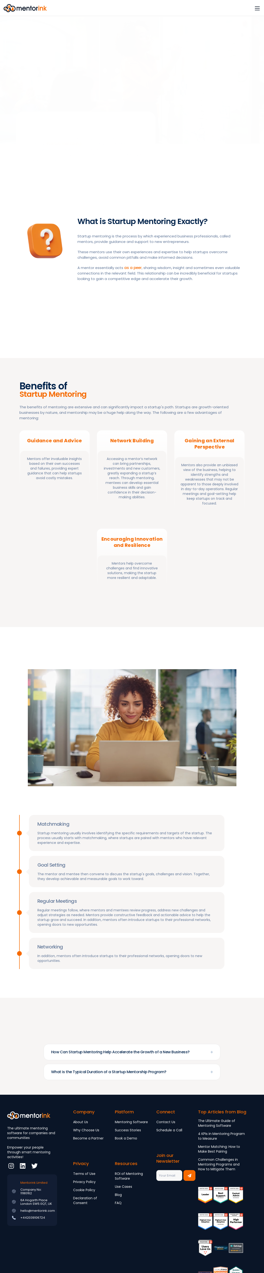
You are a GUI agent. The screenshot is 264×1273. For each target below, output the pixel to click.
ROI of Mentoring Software (129, 1176)
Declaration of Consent (85, 1200)
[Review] (220, 1251)
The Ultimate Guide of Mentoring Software (216, 1123)
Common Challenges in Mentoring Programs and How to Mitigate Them (219, 1164)
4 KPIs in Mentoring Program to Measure (221, 1136)
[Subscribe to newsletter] (189, 1175)
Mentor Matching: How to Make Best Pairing (219, 1149)
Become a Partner (88, 1138)
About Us (80, 1122)
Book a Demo (126, 1138)
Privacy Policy (84, 1181)
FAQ (118, 1202)
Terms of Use (84, 1173)
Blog (118, 1194)
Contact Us (165, 1122)
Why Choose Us (86, 1130)
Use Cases (123, 1186)
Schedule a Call (169, 1130)
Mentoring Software (131, 1122)
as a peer (133, 267)
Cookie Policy (84, 1190)
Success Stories (128, 1130)
